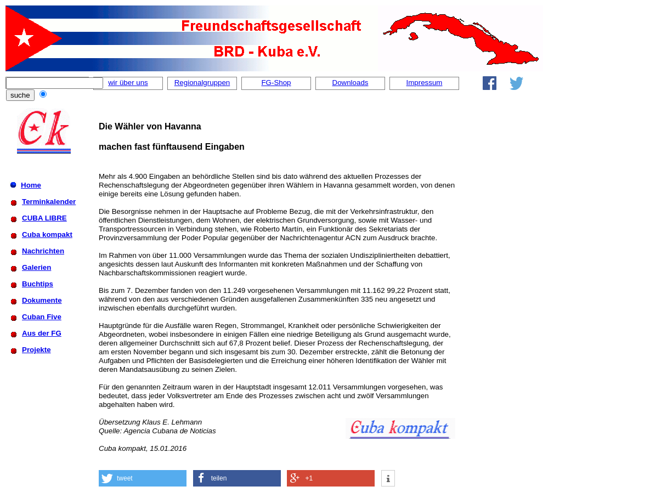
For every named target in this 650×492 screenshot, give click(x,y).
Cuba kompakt (47, 234)
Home (31, 185)
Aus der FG (41, 333)
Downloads (350, 82)
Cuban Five (41, 317)
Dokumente (42, 300)
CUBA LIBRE (44, 218)
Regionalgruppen (202, 82)
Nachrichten (43, 251)
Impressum (424, 82)
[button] (142, 478)
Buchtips (37, 284)
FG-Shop (276, 82)
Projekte (36, 350)
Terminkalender (49, 201)
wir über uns (128, 82)
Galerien (36, 267)
